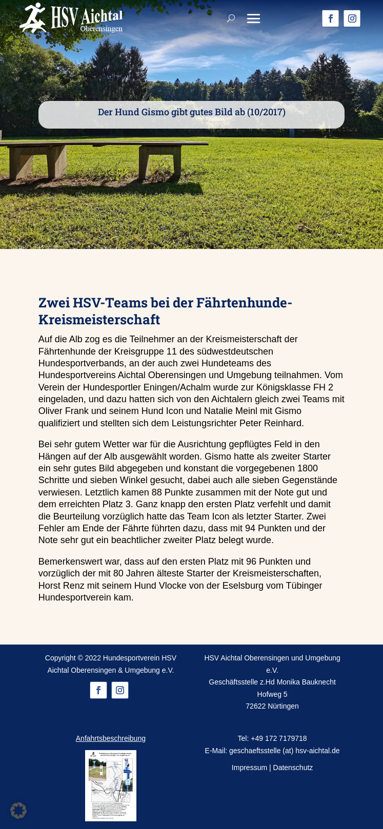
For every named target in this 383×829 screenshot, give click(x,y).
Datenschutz (293, 767)
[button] (18, 810)
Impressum (249, 767)
